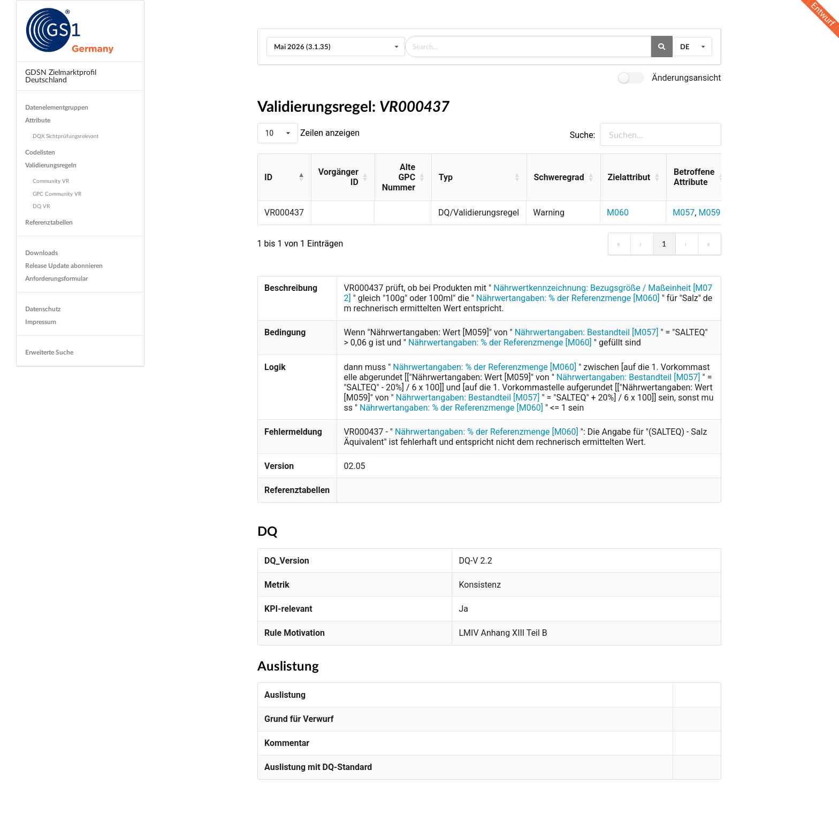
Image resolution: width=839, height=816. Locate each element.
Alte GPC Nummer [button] (398, 177)
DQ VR (41, 206)
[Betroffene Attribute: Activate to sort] (698, 177)
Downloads (41, 253)
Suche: (583, 135)
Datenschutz (43, 309)
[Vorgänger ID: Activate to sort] (343, 177)
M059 (709, 212)
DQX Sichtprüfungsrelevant (66, 136)
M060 (618, 212)
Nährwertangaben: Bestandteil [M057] (587, 332)
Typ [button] (446, 177)
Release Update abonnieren (64, 265)
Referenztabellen (49, 222)
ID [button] (268, 177)
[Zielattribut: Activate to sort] (633, 177)
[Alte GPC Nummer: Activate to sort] (403, 177)
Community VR (51, 181)
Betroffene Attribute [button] (694, 177)
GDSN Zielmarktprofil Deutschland (60, 75)
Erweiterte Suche (49, 352)
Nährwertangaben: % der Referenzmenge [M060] (568, 298)
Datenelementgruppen (56, 107)
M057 (684, 212)
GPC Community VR (57, 193)
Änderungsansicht (686, 78)
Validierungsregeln (51, 165)
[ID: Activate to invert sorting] (284, 177)
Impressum (40, 322)
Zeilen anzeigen (329, 133)
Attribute (37, 120)
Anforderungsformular (56, 278)
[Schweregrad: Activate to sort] (563, 177)
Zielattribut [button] (629, 177)
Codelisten (40, 152)
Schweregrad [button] (558, 177)
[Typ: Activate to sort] (479, 177)
